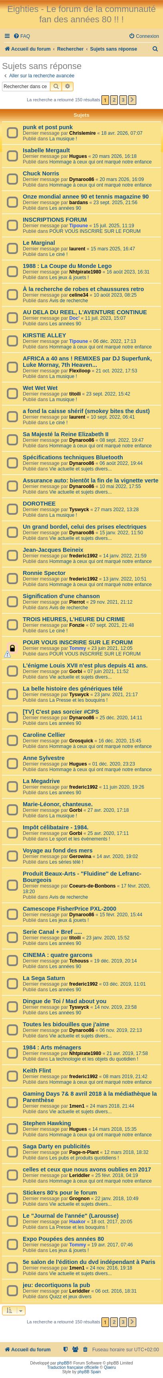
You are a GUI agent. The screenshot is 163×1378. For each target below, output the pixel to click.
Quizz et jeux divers (71, 1296)
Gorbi (75, 671)
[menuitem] (21, 36)
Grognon (79, 1198)
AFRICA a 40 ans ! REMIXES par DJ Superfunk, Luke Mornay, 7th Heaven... (87, 361)
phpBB (63, 1363)
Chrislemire (82, 133)
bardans (78, 202)
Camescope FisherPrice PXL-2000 (69, 909)
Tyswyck (79, 509)
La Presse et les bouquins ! (79, 700)
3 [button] (123, 100)
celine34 (78, 295)
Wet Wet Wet (40, 388)
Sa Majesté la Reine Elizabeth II (66, 434)
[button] (132, 100)
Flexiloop (79, 371)
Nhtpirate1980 (85, 272)
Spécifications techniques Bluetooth (73, 457)
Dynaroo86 (81, 179)
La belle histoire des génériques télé (73, 688)
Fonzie (76, 625)
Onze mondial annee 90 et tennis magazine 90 (86, 196)
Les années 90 (65, 208)
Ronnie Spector (44, 573)
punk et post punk (48, 127)
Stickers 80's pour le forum (60, 1192)
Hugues (78, 156)
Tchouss (79, 961)
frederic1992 (83, 556)
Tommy (77, 648)
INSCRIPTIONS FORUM (55, 220)
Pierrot (77, 602)
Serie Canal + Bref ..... (52, 932)
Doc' (74, 318)
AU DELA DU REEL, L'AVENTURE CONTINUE (85, 312)
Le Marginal (39, 243)
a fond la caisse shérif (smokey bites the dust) (86, 411)
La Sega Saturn (44, 978)
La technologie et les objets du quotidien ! (94, 1059)
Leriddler (79, 1175)
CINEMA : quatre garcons (57, 955)
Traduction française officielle (73, 1367)
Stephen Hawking (47, 1123)
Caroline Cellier (44, 735)
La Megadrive (41, 781)
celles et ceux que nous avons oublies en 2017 (87, 1169)
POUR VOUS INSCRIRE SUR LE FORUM (95, 231)
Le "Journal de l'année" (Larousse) (71, 1216)
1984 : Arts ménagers (52, 1047)
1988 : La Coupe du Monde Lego (67, 266)
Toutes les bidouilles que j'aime (66, 1024)
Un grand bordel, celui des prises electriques (85, 527)
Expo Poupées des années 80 (63, 1239)
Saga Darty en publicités (56, 1146)
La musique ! (63, 139)
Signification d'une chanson (61, 596)
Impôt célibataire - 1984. (56, 827)
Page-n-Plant (84, 1152)
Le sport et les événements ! (80, 839)
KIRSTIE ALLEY (44, 335)
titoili (75, 394)
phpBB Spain (89, 1372)
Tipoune (78, 225)
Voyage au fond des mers (58, 850)
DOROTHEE (39, 503)
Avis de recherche (69, 300)
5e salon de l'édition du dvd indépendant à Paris (89, 1262)
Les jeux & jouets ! (69, 277)
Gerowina (80, 856)
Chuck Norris (41, 173)
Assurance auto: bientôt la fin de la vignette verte (91, 480)
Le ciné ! (59, 254)
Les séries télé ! (66, 862)
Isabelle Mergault (46, 150)
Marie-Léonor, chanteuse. (58, 804)
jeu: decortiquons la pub (56, 1285)
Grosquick (81, 741)
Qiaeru (110, 1367)
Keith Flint (37, 1070)
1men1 (76, 1106)
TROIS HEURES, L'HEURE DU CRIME (74, 619)
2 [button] (114, 100)
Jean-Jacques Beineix (53, 550)
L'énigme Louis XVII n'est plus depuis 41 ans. (85, 665)
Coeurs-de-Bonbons (92, 886)
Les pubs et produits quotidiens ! (84, 1158)
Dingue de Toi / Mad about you (64, 1001)
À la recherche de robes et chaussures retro (83, 289)
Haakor (77, 1221)
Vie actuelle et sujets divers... (81, 469)
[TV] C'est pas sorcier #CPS (61, 712)
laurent (77, 249)
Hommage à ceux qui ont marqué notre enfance (101, 162)
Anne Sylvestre (44, 758)
